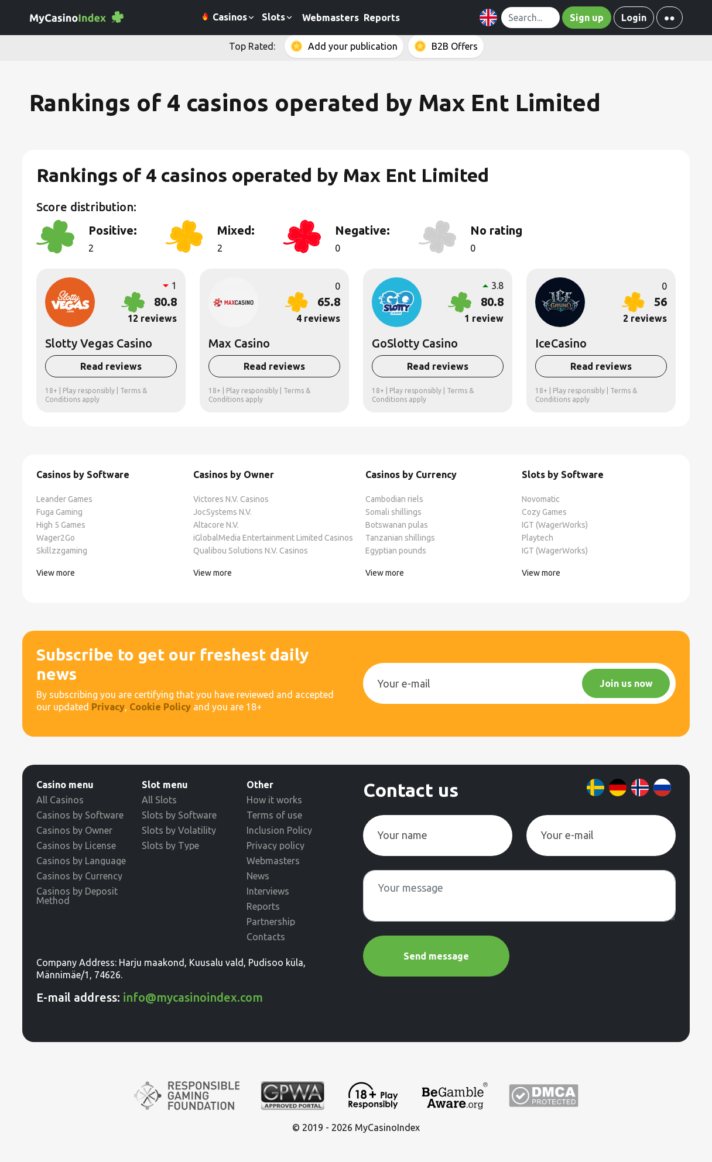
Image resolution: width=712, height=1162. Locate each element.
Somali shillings (393, 512)
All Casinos (60, 800)
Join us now (626, 683)
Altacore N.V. (216, 525)
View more (55, 572)
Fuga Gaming (59, 512)
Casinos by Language (81, 860)
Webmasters (330, 17)
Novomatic (541, 499)
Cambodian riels (394, 499)
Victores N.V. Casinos (231, 499)
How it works (274, 800)
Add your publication (353, 46)
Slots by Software (179, 815)
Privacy (108, 707)
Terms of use (274, 815)
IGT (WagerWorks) (555, 525)
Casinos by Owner (74, 830)
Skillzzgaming (61, 550)
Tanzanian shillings (400, 537)
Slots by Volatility (179, 830)
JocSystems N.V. (222, 512)
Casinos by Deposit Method (77, 895)
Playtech (537, 537)
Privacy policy (275, 845)
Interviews (268, 891)
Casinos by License (76, 845)
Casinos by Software (80, 815)
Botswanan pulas (396, 525)
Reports (382, 17)
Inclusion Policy (279, 830)
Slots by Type (170, 845)
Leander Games (64, 499)
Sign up (587, 17)
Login (633, 17)
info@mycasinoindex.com (193, 997)
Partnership (271, 921)
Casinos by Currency (79, 876)
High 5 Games (60, 525)
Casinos (228, 18)
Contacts (266, 936)
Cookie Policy (160, 707)
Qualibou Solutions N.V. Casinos (250, 550)
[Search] (530, 17)
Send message (436, 956)
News (258, 876)
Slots (278, 17)
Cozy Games (544, 512)
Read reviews (111, 366)
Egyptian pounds (395, 550)
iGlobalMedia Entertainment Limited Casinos (273, 537)
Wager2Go (55, 537)
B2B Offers (455, 46)
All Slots (159, 800)
